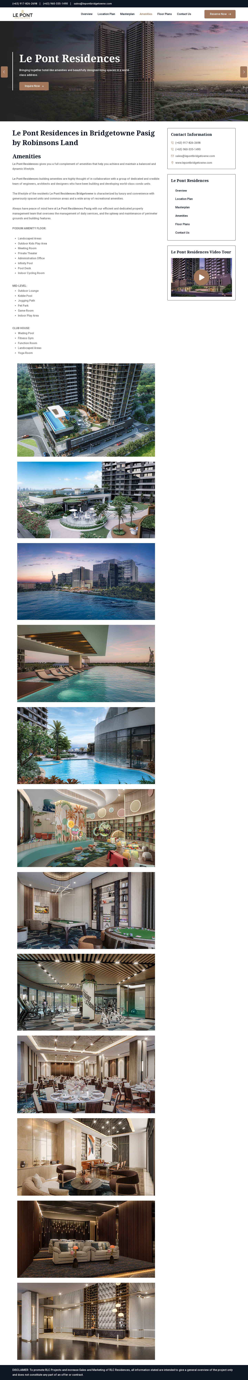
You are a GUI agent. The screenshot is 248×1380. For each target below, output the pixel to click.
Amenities (146, 14)
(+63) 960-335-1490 (55, 3)
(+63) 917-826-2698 (24, 3)
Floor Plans (164, 14)
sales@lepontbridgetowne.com (93, 3)
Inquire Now (34, 86)
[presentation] (4, 72)
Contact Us (184, 14)
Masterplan (127, 14)
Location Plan (106, 14)
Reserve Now (220, 14)
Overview (86, 14)
